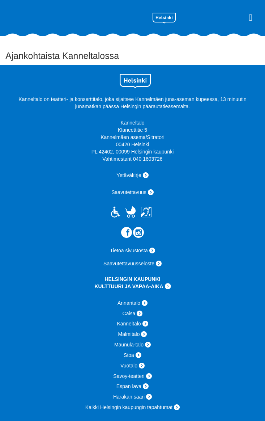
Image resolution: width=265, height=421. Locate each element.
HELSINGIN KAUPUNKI (132, 279)
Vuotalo (128, 366)
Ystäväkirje (128, 175)
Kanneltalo (69, 16)
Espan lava (128, 386)
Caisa (129, 313)
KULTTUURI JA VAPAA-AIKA (128, 286)
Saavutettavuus (128, 192)
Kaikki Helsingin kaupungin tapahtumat (128, 407)
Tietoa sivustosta (129, 250)
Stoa (129, 355)
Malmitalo (129, 334)
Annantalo (128, 303)
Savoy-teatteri (128, 376)
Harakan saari (129, 397)
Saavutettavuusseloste (128, 263)
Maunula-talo (129, 345)
